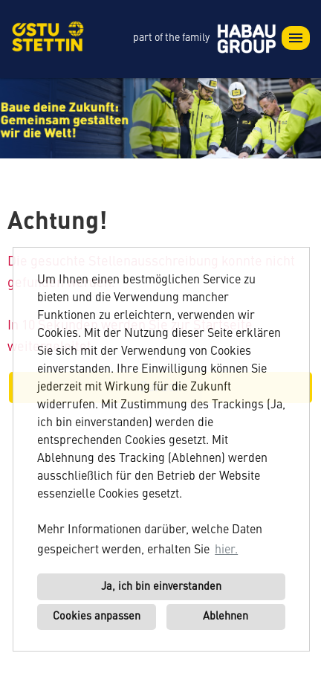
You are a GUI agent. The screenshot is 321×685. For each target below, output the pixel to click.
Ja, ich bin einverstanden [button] (161, 587)
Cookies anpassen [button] (96, 616)
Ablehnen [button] (225, 616)
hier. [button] (226, 550)
